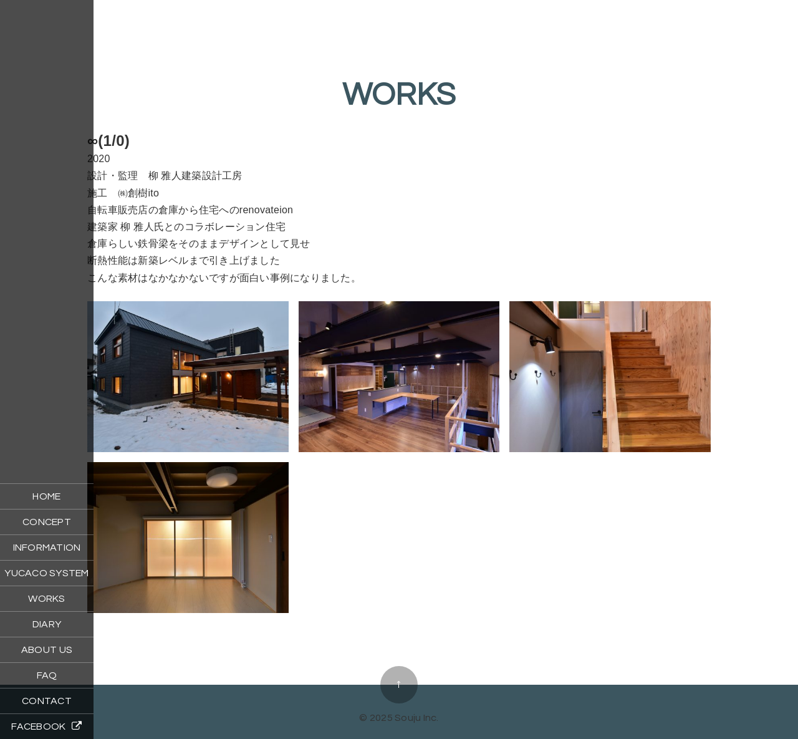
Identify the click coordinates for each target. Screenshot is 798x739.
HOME (46, 496)
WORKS (46, 599)
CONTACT (47, 701)
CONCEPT (46, 522)
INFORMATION (47, 548)
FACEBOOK (46, 726)
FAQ (47, 675)
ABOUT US (46, 650)
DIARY (46, 624)
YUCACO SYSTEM (46, 573)
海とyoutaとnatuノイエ (399, 646)
